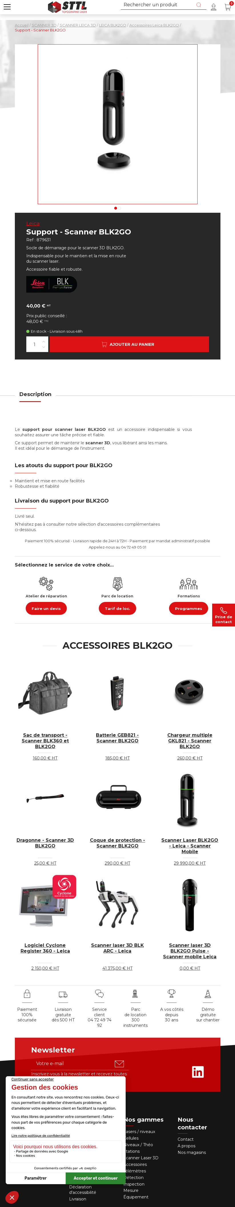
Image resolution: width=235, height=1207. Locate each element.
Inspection (133, 1184)
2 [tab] (119, 208)
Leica (33, 223)
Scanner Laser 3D (140, 1157)
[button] (7, 7)
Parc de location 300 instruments (135, 1017)
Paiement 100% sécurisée (27, 1015)
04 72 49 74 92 (99, 1022)
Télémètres (134, 1171)
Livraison (77, 1199)
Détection (134, 1177)
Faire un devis (46, 608)
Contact (186, 1139)
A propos (186, 1145)
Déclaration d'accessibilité (82, 1189)
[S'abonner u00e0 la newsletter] (119, 1064)
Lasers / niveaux (139, 1131)
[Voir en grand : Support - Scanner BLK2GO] (118, 124)
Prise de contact (223, 615)
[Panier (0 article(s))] (228, 7)
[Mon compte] (213, 7)
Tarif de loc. (117, 608)
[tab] (35, 398)
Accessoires (135, 1164)
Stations (132, 1151)
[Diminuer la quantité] (43, 347)
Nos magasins (192, 1152)
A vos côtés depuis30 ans (171, 1015)
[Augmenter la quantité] (43, 341)
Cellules (130, 1138)
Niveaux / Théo (138, 1144)
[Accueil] (67, 6)
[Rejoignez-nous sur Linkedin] (198, 1072)
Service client (99, 1012)
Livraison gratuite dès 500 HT (63, 1015)
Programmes (188, 608)
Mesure (130, 1190)
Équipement (136, 1197)
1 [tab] (115, 208)
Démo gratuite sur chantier (208, 1015)
